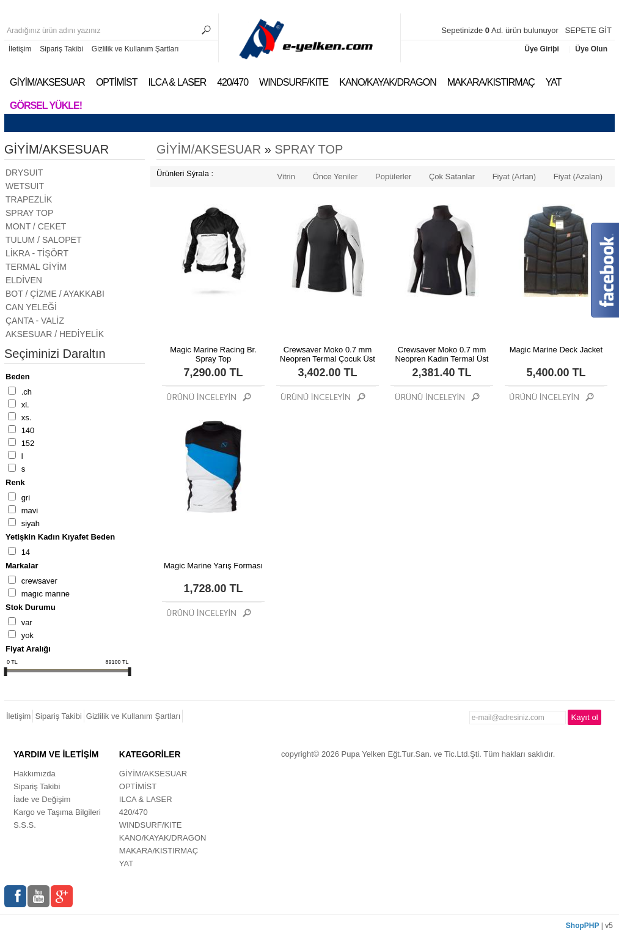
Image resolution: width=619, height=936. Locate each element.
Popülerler (393, 176)
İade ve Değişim (41, 799)
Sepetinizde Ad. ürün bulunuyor (500, 30)
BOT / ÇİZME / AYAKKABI (54, 294)
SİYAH (30, 523)
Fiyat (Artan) (515, 176)
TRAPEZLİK (28, 199)
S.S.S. (24, 825)
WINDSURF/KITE (293, 82)
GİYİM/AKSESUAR (47, 82)
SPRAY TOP (29, 213)
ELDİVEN (23, 280)
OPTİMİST (116, 82)
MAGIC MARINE (45, 593)
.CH (26, 391)
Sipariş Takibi (61, 49)
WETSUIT (24, 186)
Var (26, 622)
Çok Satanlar (452, 176)
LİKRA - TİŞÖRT (36, 253)
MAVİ (29, 510)
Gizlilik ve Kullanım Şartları (135, 49)
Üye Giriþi (542, 49)
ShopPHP (582, 925)
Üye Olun (591, 49)
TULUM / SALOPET (43, 240)
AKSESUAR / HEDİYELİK (54, 334)
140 (28, 430)
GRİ (25, 497)
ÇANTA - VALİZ (34, 320)
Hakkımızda (34, 773)
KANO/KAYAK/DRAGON (387, 82)
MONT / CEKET (35, 226)
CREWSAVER (39, 580)
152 (28, 443)
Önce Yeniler (335, 176)
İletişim (20, 49)
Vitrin (286, 176)
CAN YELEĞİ (31, 307)
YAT (554, 82)
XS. (26, 417)
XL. (25, 404)
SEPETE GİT (588, 30)
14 (25, 552)
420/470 (232, 82)
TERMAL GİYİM (36, 267)
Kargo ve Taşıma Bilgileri (57, 812)
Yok (27, 635)
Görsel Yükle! (46, 105)
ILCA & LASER (177, 82)
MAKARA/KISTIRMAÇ (491, 82)
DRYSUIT (24, 172)
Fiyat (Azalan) (578, 176)
